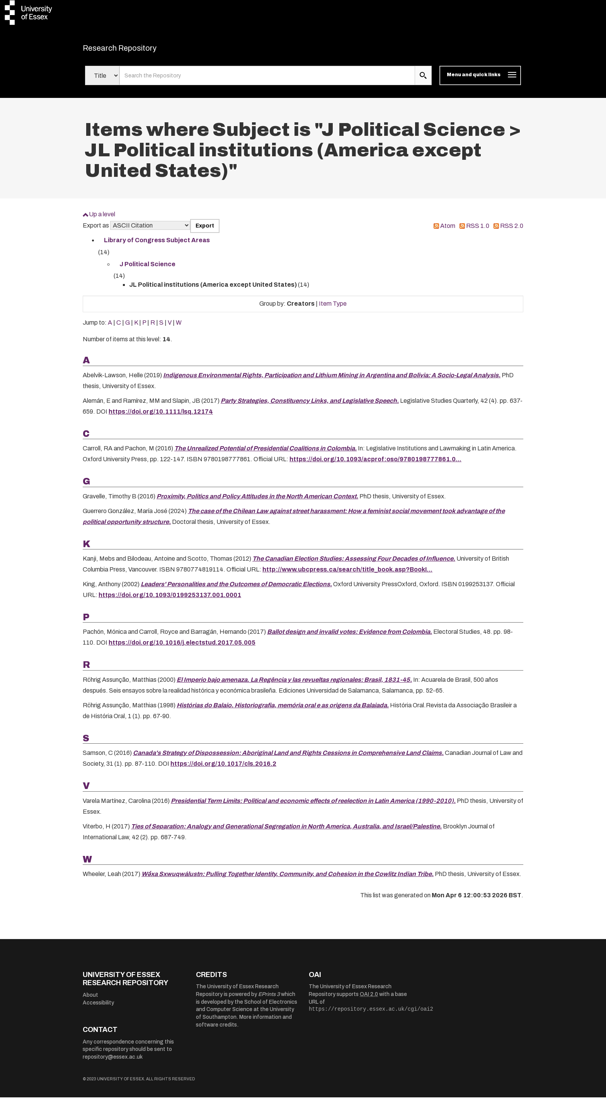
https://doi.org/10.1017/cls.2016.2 (223, 768)
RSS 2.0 (511, 230)
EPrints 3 (269, 999)
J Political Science (147, 268)
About (90, 1000)
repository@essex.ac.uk (113, 1061)
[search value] (267, 80)
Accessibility (98, 1007)
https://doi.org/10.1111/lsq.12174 (161, 416)
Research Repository (137, 50)
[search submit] (423, 80)
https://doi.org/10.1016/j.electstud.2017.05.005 (182, 647)
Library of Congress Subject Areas (157, 245)
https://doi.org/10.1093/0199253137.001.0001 (170, 600)
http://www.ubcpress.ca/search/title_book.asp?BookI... (347, 574)
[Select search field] (102, 80)
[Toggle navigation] (480, 80)
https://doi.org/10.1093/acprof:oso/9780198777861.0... (375, 464)
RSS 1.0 (477, 230)
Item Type (333, 308)
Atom (447, 230)
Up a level (102, 219)
